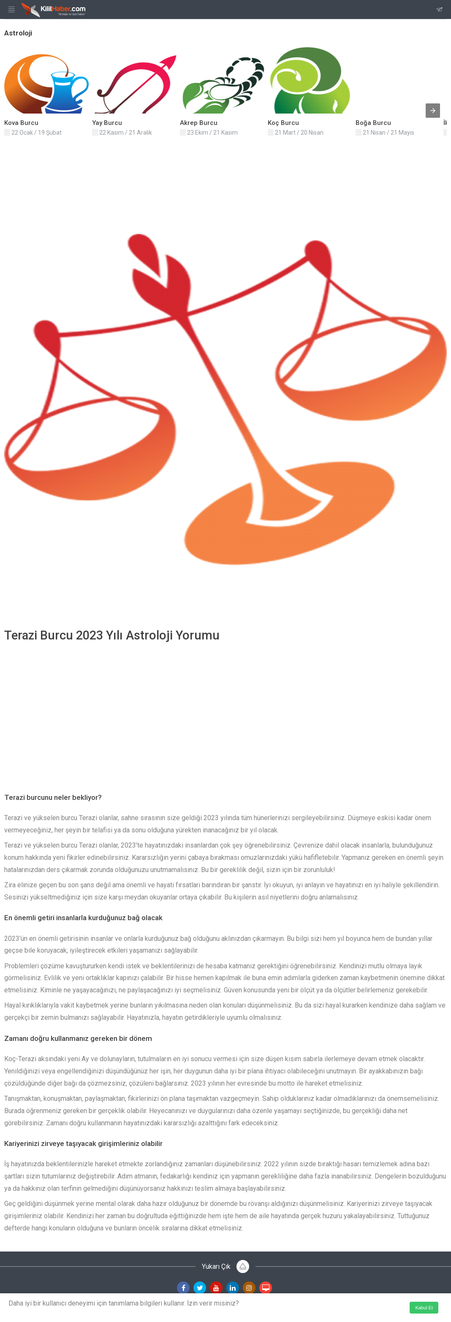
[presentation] (433, 110)
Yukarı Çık (225, 1266)
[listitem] (46, 91)
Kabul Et (424, 1307)
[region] (225, 711)
